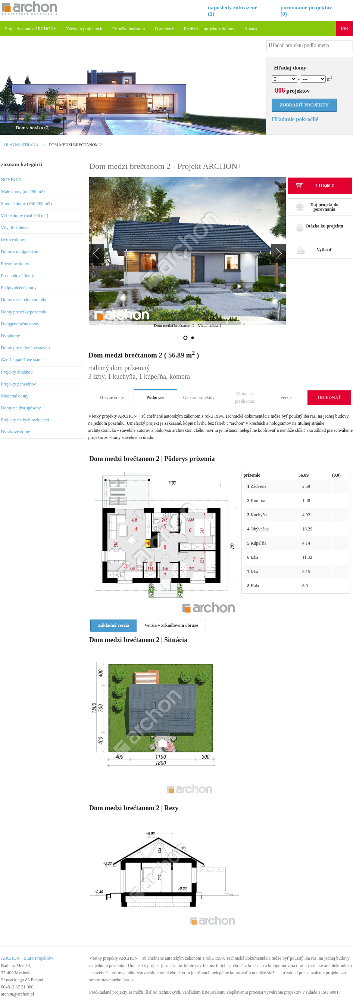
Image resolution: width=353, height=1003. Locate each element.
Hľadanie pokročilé (295, 119)
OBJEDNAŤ (329, 397)
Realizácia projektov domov (209, 28)
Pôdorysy (155, 397)
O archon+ (164, 28)
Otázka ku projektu (319, 228)
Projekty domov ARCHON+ (30, 28)
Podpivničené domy (19, 287)
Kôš (344, 28)
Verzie (286, 397)
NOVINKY (11, 179)
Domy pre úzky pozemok (24, 312)
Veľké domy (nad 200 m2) (25, 215)
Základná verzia (113, 625)
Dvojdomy (10, 335)
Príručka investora (128, 28)
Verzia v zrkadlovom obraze (171, 625)
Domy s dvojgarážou (19, 251)
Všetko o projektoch (84, 28)
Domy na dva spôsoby (21, 408)
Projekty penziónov (18, 384)
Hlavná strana (21, 144)
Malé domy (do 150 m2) (23, 191)
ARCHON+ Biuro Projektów (27, 958)
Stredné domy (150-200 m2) (26, 203)
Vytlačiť (314, 249)
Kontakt (251, 28)
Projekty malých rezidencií (25, 419)
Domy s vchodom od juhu (24, 299)
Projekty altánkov (17, 372)
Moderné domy (15, 396)
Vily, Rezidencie (16, 227)
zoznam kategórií (21, 164)
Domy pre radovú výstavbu (25, 347)
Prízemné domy (15, 263)
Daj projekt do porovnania (317, 207)
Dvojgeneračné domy (20, 323)
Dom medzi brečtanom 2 (75, 144)
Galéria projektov (199, 397)
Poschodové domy (17, 275)
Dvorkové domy (15, 431)
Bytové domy (13, 239)
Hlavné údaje (112, 397)
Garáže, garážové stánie (22, 359)
